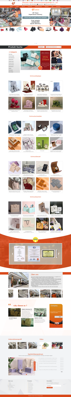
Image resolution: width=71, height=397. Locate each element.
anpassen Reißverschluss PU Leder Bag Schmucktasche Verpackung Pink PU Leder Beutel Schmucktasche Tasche (14, 191)
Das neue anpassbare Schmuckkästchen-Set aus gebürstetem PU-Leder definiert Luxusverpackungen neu (48, 361)
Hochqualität (42, 150)
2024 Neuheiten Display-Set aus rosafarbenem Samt (14, 111)
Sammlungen (30, 392)
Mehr (60, 316)
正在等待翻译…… (11, 386)
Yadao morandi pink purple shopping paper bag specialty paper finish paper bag (14, 232)
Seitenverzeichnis (11, 387)
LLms (10, 388)
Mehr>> (60, 49)
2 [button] (27, 374)
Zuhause (11, 6)
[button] (34, 43)
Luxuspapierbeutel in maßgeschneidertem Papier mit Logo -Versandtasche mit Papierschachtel (28, 232)
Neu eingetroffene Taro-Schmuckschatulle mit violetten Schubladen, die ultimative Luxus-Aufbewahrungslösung (48, 358)
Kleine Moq (10, 54)
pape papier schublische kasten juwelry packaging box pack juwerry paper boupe (14, 151)
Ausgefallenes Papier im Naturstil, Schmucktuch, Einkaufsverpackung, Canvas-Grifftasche (56, 232)
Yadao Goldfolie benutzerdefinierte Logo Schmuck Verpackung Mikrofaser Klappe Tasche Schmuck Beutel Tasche (14, 175)
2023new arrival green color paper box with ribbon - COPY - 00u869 (14, 135)
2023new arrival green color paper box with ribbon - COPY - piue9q (56, 135)
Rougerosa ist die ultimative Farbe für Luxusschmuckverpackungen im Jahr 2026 (48, 366)
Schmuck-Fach (11, 59)
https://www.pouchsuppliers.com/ (51, 4)
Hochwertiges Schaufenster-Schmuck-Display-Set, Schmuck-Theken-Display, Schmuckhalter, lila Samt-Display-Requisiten (28, 111)
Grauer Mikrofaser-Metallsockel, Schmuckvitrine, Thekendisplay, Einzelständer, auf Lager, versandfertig (42, 95)
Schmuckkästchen (11, 57)
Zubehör (10, 68)
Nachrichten (58, 6)
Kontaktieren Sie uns (38, 6)
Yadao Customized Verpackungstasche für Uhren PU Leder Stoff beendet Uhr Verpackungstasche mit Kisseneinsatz (56, 175)
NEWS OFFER (38, 318)
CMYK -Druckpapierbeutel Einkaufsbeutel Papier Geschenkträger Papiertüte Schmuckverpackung (42, 232)
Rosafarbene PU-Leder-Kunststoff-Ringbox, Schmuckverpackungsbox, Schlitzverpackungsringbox (56, 151)
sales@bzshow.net (41, 4)
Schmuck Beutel (11, 64)
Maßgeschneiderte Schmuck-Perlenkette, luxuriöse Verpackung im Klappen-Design (28, 135)
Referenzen (46, 6)
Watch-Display (11, 71)
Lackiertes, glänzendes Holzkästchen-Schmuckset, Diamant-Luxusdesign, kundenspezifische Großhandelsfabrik (42, 135)
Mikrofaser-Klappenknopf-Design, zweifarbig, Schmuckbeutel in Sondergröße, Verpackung (28, 191)
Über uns (23, 6)
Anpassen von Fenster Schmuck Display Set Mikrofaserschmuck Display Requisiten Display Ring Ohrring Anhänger (42, 111)
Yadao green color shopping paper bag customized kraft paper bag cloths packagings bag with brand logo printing (28, 215)
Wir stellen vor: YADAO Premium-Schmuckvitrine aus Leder (47, 363)
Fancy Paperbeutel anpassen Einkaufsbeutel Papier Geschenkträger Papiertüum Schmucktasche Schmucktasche (14, 215)
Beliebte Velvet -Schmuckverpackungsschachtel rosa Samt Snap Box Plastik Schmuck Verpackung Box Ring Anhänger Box (28, 151)
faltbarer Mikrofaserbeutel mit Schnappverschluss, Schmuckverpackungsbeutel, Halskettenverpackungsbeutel (56, 191)
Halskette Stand (11, 61)
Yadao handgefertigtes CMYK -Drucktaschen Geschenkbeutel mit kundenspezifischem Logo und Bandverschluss (42, 215)
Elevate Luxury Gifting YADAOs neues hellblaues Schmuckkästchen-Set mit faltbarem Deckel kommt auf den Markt (48, 369)
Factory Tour (30, 6)
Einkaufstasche (11, 66)
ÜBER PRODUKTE (27, 309)
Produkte (17, 6)
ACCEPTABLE (13, 318)
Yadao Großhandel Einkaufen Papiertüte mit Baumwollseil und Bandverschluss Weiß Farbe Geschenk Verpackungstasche (56, 215)
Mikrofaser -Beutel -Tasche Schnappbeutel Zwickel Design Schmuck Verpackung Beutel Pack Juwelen (42, 191)
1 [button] (26, 374)
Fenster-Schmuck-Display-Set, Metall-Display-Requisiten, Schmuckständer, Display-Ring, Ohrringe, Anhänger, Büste (28, 95)
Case (52, 6)
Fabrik (10, 382)
